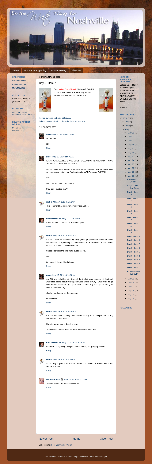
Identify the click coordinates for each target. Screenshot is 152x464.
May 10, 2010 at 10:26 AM (74, 342)
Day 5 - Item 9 (133, 236)
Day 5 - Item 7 (133, 244)
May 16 (131, 152)
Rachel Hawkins (53, 219)
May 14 (131, 160)
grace (49, 134)
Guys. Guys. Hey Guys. (133, 187)
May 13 (131, 164)
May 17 (131, 148)
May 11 (131, 172)
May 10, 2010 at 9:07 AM (63, 134)
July (127, 122)
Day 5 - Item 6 (133, 248)
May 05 (131, 294)
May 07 (131, 287)
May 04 (131, 298)
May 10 (131, 176)
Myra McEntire (53, 379)
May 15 (131, 156)
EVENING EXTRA (131, 180)
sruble (49, 202)
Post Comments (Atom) (61, 445)
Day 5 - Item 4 (133, 256)
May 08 (131, 283)
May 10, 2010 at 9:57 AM (73, 219)
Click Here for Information (18, 129)
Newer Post (46, 438)
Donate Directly (58, 70)
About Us (76, 70)
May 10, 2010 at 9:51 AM (64, 202)
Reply (48, 148)
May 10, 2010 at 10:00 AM (64, 236)
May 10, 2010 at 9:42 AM (63, 157)
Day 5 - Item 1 (133, 268)
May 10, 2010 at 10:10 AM (64, 275)
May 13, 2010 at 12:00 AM (75, 379)
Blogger (103, 457)
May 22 (131, 137)
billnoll (85, 457)
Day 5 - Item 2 (133, 264)
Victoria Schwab (19, 81)
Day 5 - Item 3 (133, 260)
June (127, 125)
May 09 (131, 279)
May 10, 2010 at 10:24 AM (64, 311)
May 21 (131, 141)
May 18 (131, 144)
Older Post (106, 438)
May (127, 129)
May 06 (131, 290)
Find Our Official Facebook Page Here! (22, 113)
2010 (125, 118)
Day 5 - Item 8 (133, 240)
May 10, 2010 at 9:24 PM (64, 359)
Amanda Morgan (19, 84)
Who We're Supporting (35, 70)
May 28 (131, 133)
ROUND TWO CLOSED (133, 272)
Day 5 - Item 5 (133, 252)
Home (16, 70)
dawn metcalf (52, 121)
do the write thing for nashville (72, 121)
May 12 (131, 168)
